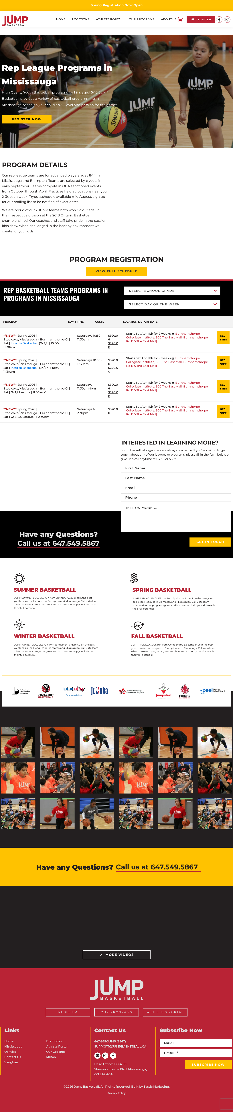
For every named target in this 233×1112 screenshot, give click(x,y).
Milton (51, 1057)
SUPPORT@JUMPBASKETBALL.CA (120, 1046)
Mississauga (13, 1046)
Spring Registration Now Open (117, 5)
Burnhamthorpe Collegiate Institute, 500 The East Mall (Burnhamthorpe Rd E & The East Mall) (161, 340)
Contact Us (12, 1057)
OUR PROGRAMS (116, 1012)
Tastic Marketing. (157, 1086)
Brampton (54, 1041)
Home (8, 1041)
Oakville (10, 1052)
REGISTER (201, 19)
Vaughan (11, 1062)
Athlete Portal (57, 1046)
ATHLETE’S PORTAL (165, 1012)
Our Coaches (55, 1052)
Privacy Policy (116, 1093)
